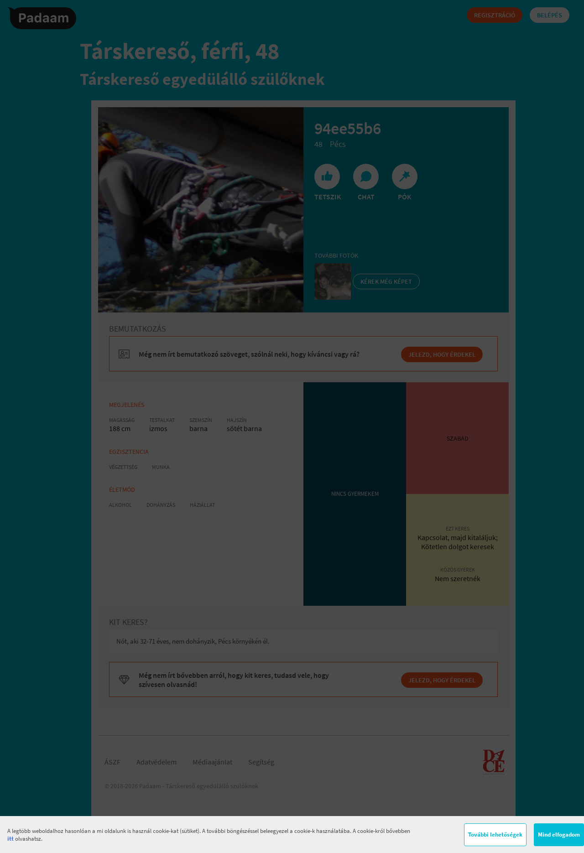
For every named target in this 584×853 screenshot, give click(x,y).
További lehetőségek (495, 834)
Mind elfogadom (559, 834)
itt (10, 839)
